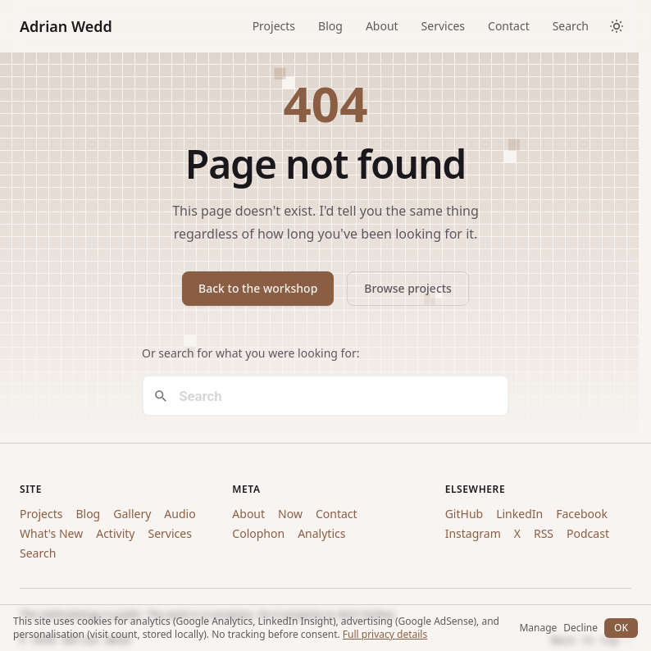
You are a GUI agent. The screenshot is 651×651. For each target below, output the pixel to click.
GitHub (464, 513)
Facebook (582, 513)
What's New (51, 533)
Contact (509, 26)
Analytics (321, 533)
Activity (115, 533)
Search (571, 26)
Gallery (132, 513)
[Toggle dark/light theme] (616, 26)
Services (443, 26)
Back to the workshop (257, 288)
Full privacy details (385, 634)
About (382, 26)
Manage (538, 628)
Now (290, 513)
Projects (274, 26)
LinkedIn (519, 513)
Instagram (473, 533)
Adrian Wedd (66, 26)
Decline (580, 628)
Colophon (258, 533)
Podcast (588, 533)
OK (621, 628)
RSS (543, 533)
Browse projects (408, 288)
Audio (179, 513)
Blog (330, 26)
